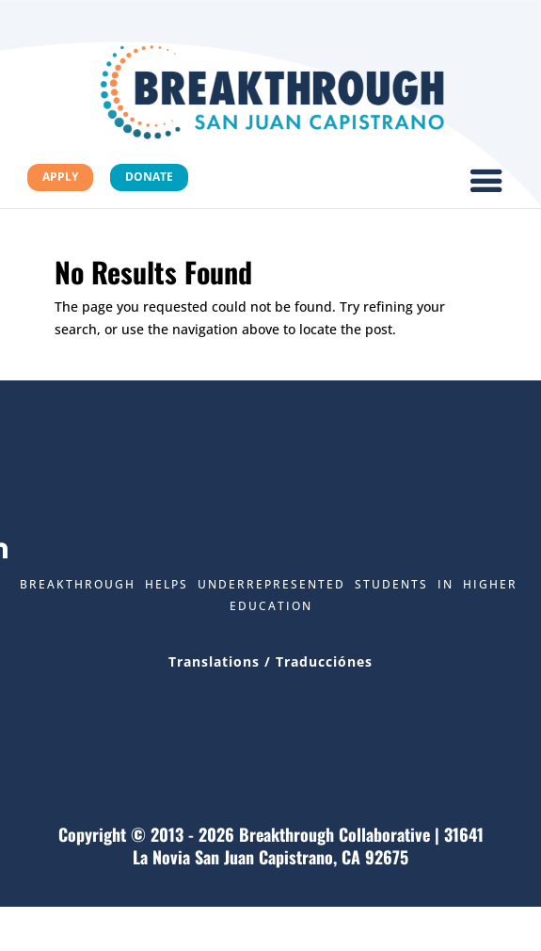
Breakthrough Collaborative (334, 834)
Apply (60, 177)
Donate (149, 177)
